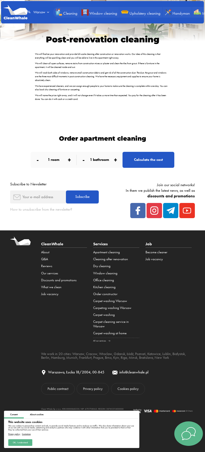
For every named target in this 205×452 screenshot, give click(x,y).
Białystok (178, 354)
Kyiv (116, 357)
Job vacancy (49, 294)
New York (162, 357)
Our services (49, 273)
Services (100, 244)
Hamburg (58, 357)
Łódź (130, 354)
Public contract (58, 388)
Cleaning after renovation (110, 259)
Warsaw (78, 354)
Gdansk (119, 354)
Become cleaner (156, 252)
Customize (26, 434)
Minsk (133, 357)
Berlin (45, 357)
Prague (98, 357)
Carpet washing (104, 315)
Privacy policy (14, 434)
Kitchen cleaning (104, 287)
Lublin (166, 354)
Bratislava (146, 357)
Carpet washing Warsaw (110, 301)
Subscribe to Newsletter (28, 184)
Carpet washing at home (110, 333)
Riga (124, 357)
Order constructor (105, 294)
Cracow (91, 354)
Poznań (140, 354)
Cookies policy (128, 388)
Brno (108, 357)
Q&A (44, 259)
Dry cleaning (102, 266)
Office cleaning (103, 280)
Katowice (154, 354)
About (45, 252)
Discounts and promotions (59, 280)
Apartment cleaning (106, 252)
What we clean (51, 287)
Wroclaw (105, 354)
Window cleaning (105, 273)
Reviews (46, 266)
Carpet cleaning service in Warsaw (111, 324)
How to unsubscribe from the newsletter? (41, 209)
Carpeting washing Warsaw (112, 308)
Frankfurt (85, 357)
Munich (71, 357)
